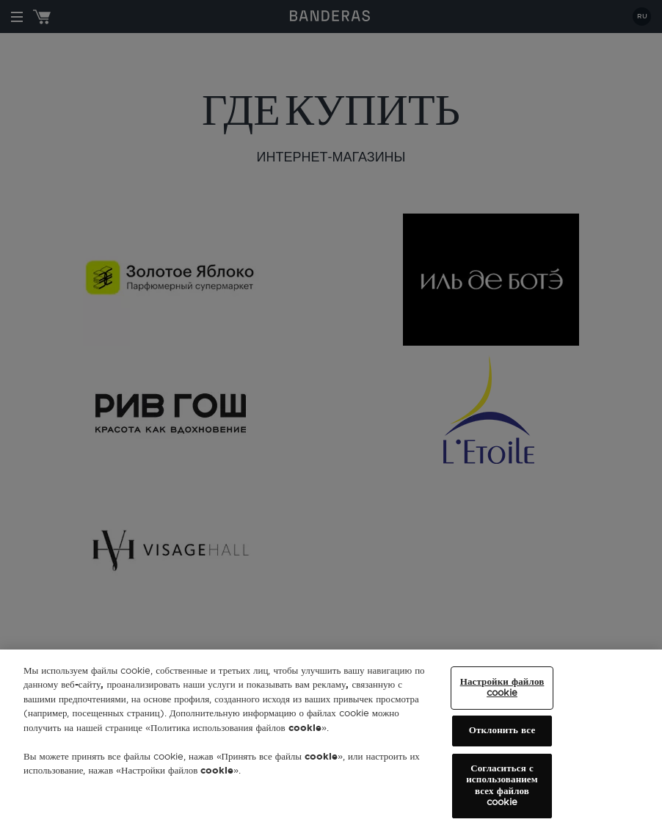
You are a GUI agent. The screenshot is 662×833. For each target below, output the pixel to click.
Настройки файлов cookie (502, 688)
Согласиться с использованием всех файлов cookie (502, 786)
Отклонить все (502, 730)
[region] (331, 741)
